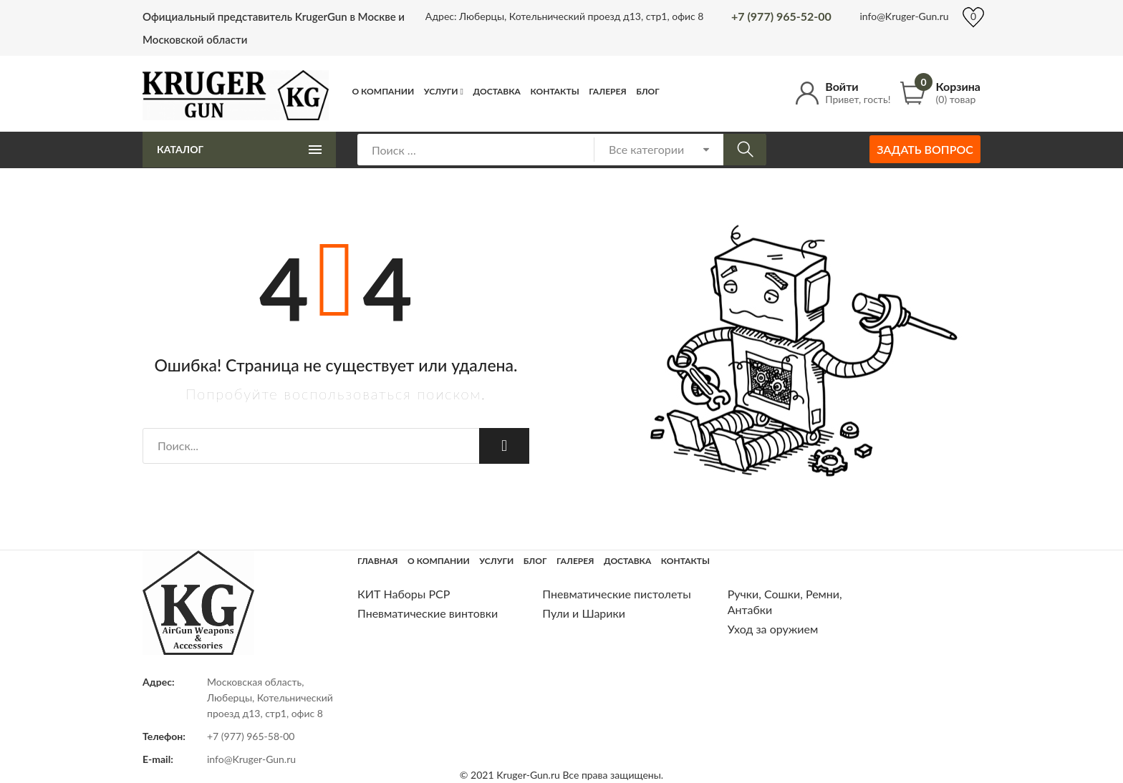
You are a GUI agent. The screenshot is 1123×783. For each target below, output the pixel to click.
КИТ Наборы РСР (403, 593)
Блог (648, 91)
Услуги (441, 91)
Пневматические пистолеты (616, 593)
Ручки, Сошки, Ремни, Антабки (785, 601)
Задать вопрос (925, 149)
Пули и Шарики (583, 613)
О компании (383, 91)
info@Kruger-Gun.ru (903, 16)
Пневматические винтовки (427, 613)
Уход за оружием (773, 629)
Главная (377, 560)
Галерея (607, 91)
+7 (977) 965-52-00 (781, 16)
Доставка (497, 91)
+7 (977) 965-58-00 (251, 736)
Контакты (554, 91)
